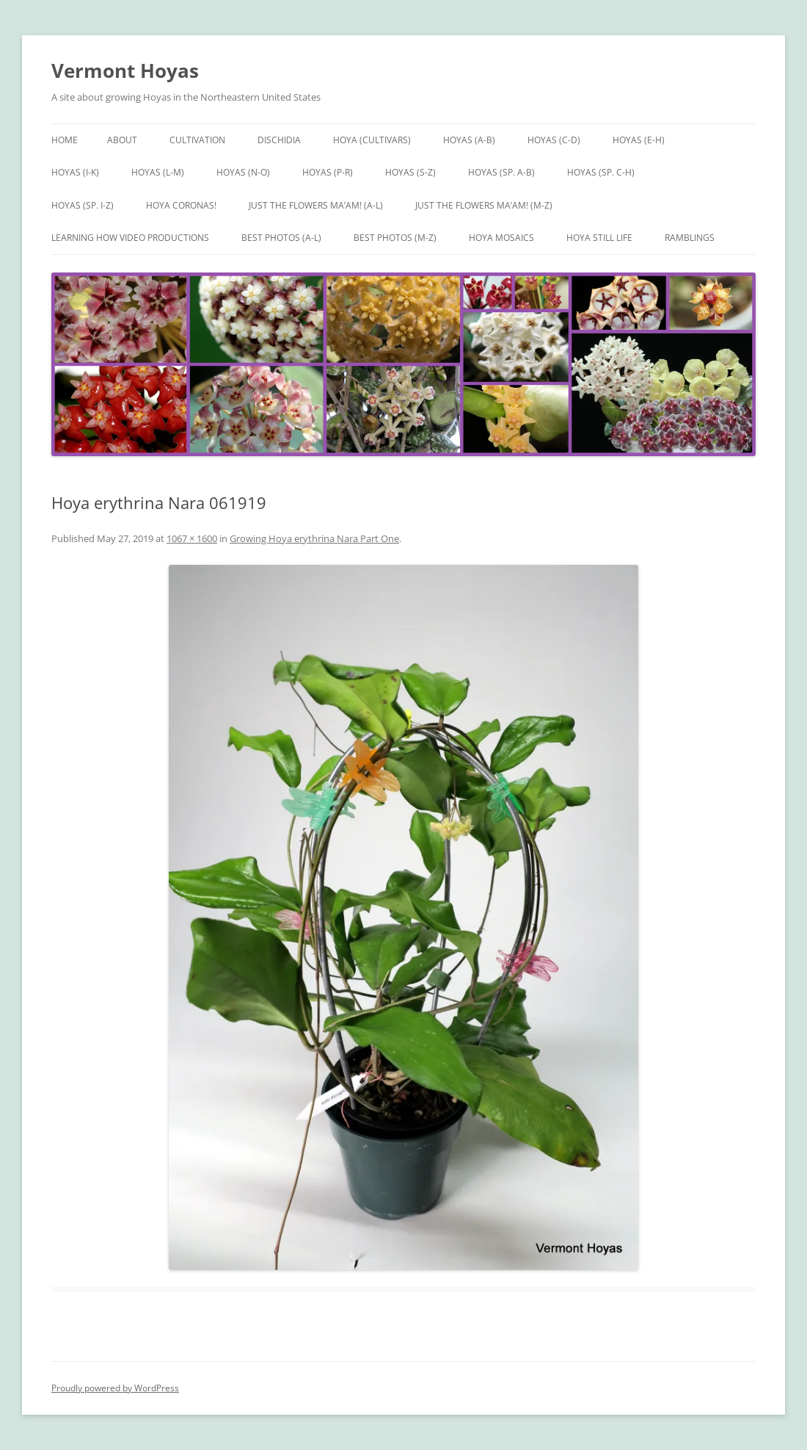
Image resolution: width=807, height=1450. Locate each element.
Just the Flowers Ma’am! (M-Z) (483, 205)
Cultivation (197, 140)
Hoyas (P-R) (327, 172)
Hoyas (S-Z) (410, 172)
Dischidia (279, 140)
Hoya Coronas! (181, 205)
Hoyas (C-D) (553, 140)
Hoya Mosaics (501, 237)
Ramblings (690, 237)
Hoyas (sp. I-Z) (82, 205)
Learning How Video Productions (130, 237)
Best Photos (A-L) (281, 237)
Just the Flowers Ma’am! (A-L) (316, 205)
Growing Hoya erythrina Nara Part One (314, 538)
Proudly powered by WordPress (115, 1388)
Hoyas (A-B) (469, 140)
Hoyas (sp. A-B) (501, 172)
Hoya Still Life (599, 237)
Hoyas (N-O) (243, 172)
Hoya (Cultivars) (372, 140)
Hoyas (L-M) (157, 172)
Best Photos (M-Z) (395, 237)
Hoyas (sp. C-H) (601, 172)
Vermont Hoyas (125, 70)
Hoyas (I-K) (75, 172)
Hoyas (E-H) (639, 140)
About (122, 140)
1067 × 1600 (192, 538)
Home (64, 140)
